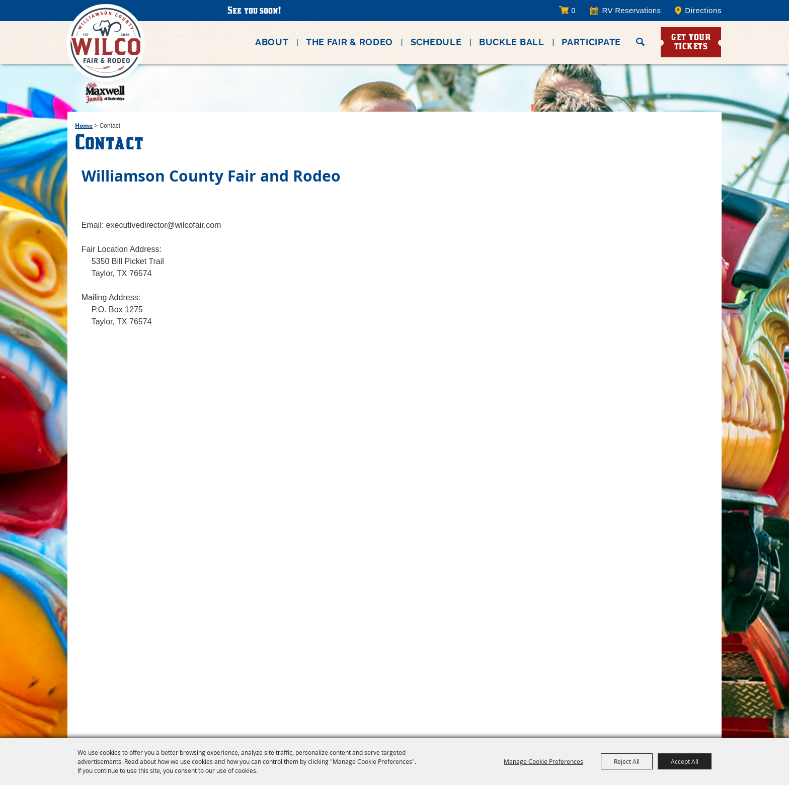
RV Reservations (631, 11)
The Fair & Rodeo (349, 42)
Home (84, 125)
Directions (703, 11)
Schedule (436, 42)
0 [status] (573, 10)
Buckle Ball (511, 42)
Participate (591, 42)
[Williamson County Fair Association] (105, 63)
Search (640, 41)
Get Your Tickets (691, 41)
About (272, 42)
